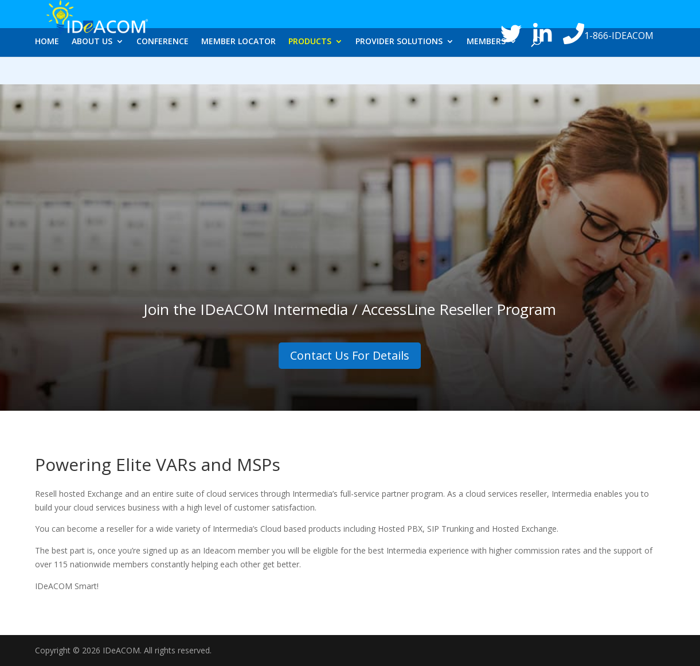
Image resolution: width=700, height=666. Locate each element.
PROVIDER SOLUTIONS (399, 72)
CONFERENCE (162, 72)
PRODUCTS (309, 72)
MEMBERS (486, 72)
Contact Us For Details (349, 355)
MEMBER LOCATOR (238, 72)
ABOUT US (92, 72)
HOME (47, 72)
